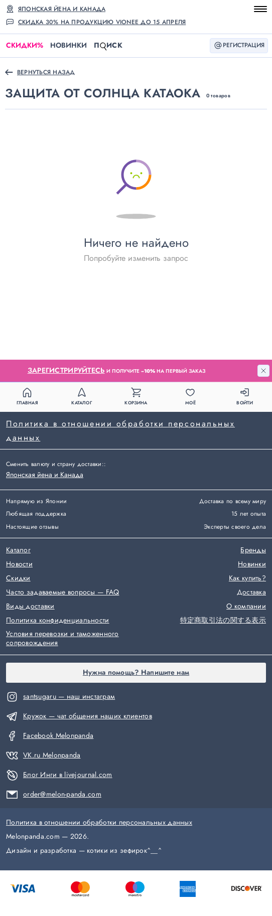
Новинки (68, 45)
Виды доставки (30, 606)
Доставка (251, 592)
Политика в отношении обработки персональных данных (120, 430)
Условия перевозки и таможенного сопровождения (62, 639)
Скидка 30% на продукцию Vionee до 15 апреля (102, 22)
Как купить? (247, 578)
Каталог (18, 550)
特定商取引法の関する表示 (223, 620)
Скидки (24, 45)
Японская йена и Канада (61, 9)
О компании (246, 606)
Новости (19, 564)
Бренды (253, 550)
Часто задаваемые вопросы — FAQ (62, 592)
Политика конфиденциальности (57, 620)
